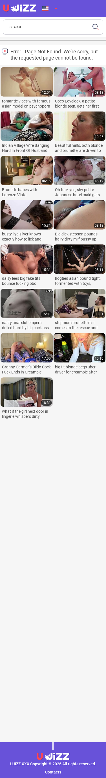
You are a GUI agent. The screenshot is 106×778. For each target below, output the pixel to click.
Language (45, 8)
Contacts (53, 772)
